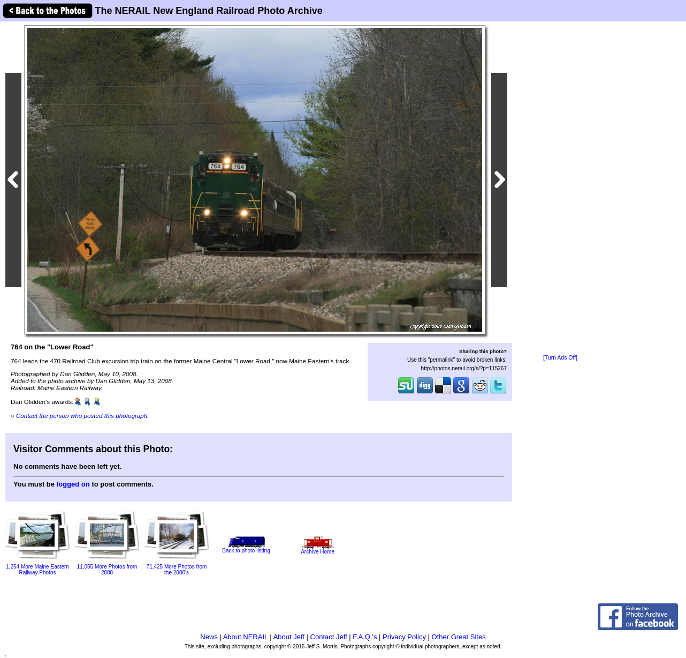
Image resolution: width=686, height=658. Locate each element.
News (209, 637)
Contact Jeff (328, 637)
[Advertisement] (560, 188)
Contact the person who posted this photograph (82, 415)
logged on (73, 484)
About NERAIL (245, 637)
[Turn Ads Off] (560, 358)
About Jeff (288, 637)
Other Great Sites (459, 637)
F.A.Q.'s (365, 637)
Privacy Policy (404, 637)
